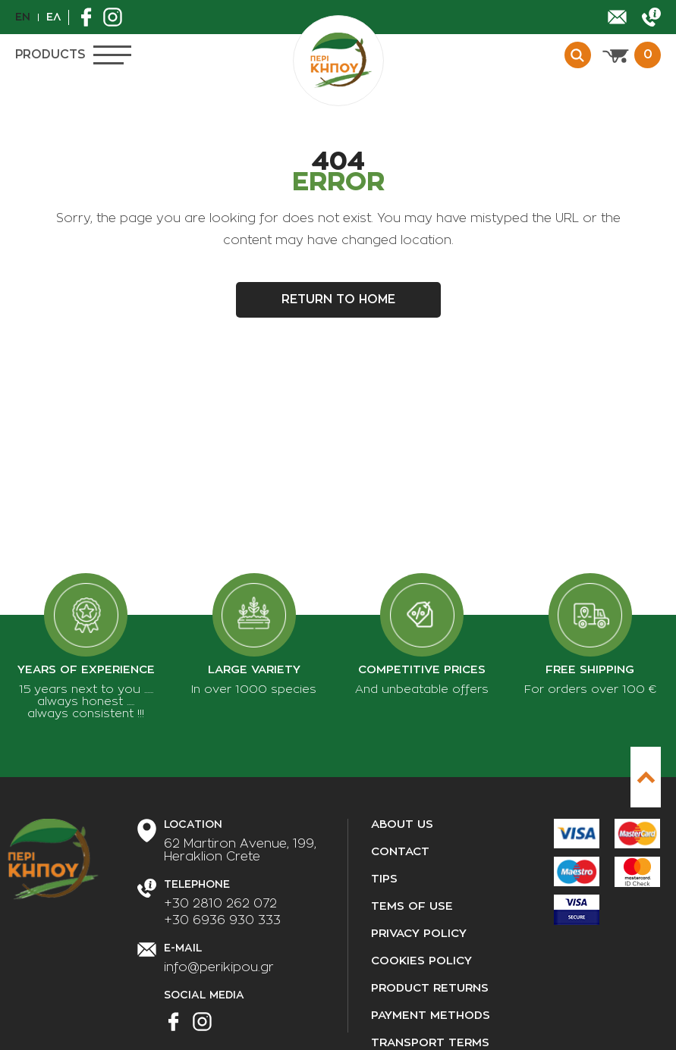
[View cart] (631, 55)
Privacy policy (419, 933)
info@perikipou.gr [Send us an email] (219, 967)
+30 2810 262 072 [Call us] (220, 904)
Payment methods (430, 1015)
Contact (400, 851)
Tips (384, 879)
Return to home (338, 299)
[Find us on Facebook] (90, 17)
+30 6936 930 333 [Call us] (222, 920)
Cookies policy (421, 961)
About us (402, 824)
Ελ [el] (53, 16)
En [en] (22, 16)
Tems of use (412, 906)
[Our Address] (240, 851)
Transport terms (430, 1042)
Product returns (430, 988)
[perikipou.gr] (338, 60)
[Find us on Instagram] (116, 17)
